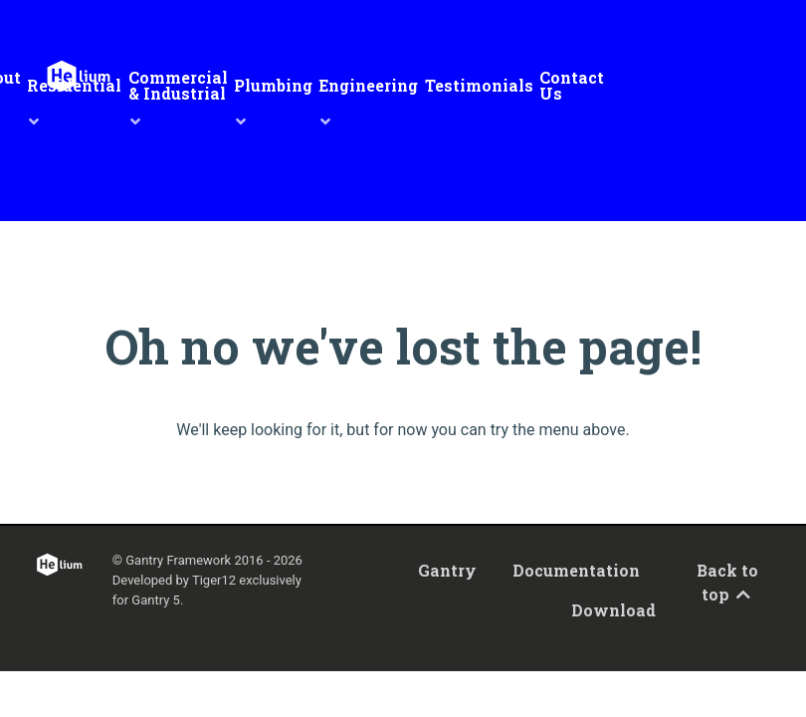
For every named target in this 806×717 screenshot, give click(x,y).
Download (613, 609)
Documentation (576, 570)
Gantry (447, 570)
